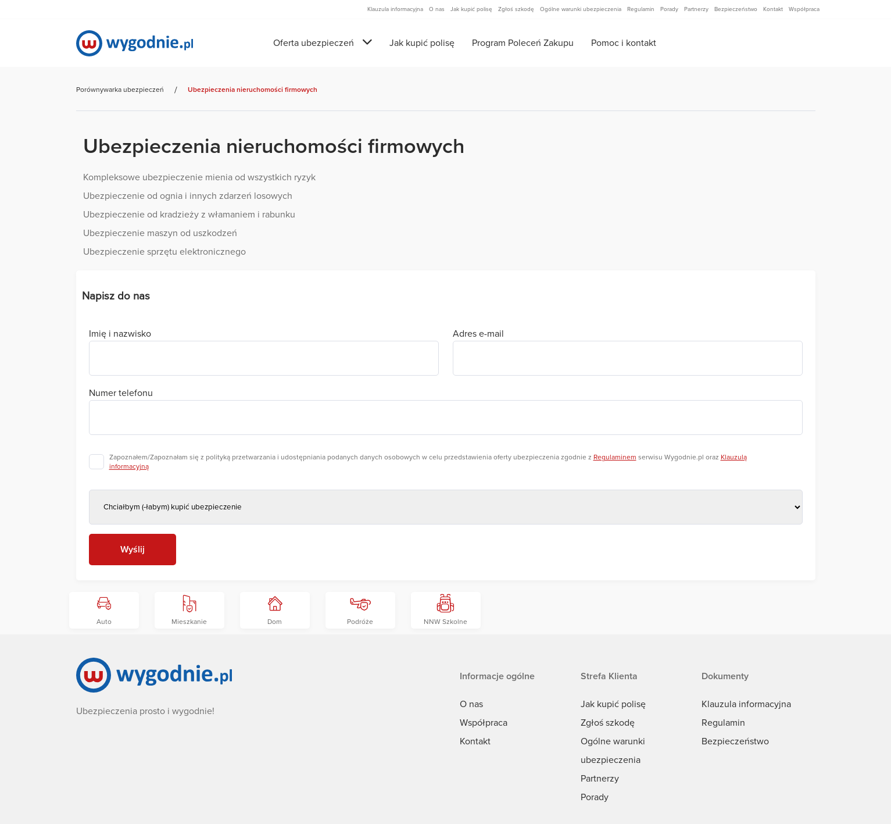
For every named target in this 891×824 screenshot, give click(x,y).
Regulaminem (614, 457)
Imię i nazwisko (120, 334)
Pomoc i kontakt (623, 43)
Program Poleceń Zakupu (523, 43)
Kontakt (475, 741)
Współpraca (483, 723)
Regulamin (723, 723)
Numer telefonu (121, 393)
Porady (595, 797)
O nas (471, 704)
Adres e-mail (478, 334)
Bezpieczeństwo (735, 741)
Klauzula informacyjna (746, 704)
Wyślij (132, 549)
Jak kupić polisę (422, 43)
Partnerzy (600, 778)
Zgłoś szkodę (608, 723)
